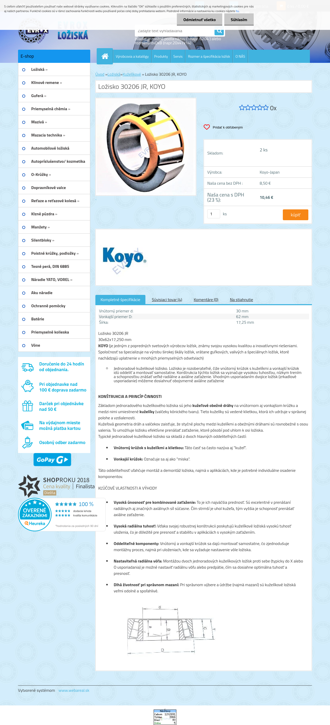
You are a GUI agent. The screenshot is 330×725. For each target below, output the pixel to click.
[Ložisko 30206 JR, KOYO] (123, 234)
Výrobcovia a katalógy (132, 56)
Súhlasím (239, 19)
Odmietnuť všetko (199, 19)
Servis (178, 56)
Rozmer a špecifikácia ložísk (209, 56)
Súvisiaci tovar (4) (167, 299)
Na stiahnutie (241, 299)
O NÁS (240, 56)
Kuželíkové (131, 74)
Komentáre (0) (206, 299)
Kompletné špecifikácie (120, 299)
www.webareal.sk (74, 690)
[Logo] (53, 31)
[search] (219, 31)
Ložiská (114, 74)
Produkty (161, 56)
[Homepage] (107, 56)
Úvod (99, 74)
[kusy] (213, 213)
